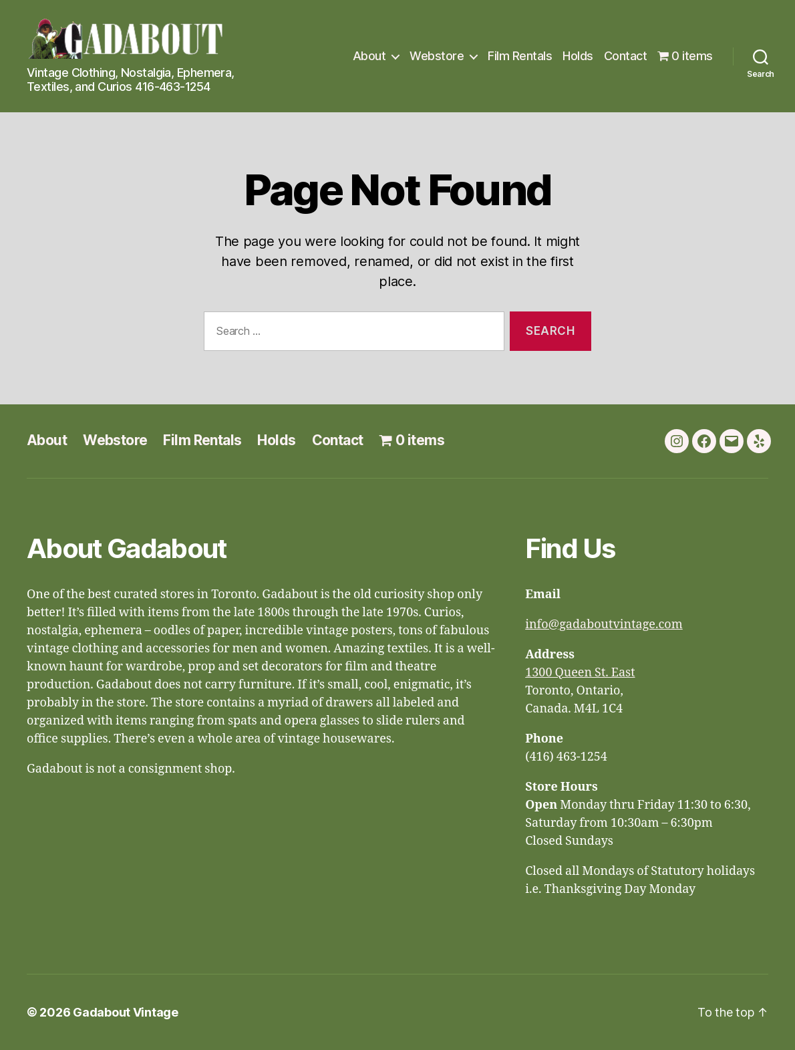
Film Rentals (520, 56)
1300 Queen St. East (580, 672)
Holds (578, 56)
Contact (625, 56)
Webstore (437, 56)
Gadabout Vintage (125, 1012)
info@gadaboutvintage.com (604, 624)
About (369, 56)
